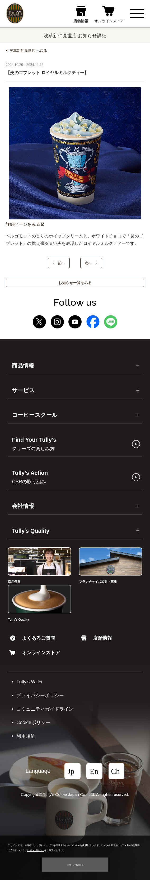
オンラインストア (34, 652)
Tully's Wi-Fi (29, 681)
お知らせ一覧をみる (75, 283)
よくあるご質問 (32, 638)
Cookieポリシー (33, 722)
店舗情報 (96, 638)
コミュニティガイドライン (44, 709)
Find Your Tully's (34, 444)
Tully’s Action (30, 477)
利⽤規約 (25, 736)
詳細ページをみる (25, 224)
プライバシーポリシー (40, 695)
